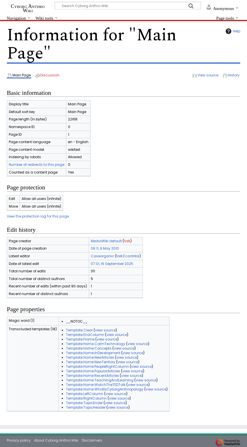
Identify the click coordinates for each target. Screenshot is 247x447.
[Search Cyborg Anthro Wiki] (128, 5)
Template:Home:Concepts (89, 348)
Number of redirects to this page (36, 164)
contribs (132, 256)
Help (232, 31)
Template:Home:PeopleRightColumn (97, 366)
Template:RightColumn (86, 398)
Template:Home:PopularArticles (93, 371)
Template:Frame (80, 339)
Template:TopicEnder (84, 402)
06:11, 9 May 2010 (105, 248)
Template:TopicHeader (86, 407)
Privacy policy (19, 440)
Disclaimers (92, 440)
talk (127, 241)
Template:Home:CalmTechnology (95, 343)
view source (105, 330)
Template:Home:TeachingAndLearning (99, 380)
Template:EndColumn (85, 334)
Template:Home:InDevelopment (93, 352)
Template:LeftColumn (84, 393)
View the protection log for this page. (38, 216)
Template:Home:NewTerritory (90, 362)
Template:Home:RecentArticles (92, 375)
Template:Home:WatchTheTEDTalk (95, 384)
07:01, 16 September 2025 (112, 263)
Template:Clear (79, 330)
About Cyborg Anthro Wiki (56, 440)
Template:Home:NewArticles (90, 357)
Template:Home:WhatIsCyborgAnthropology (104, 389)
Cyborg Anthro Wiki (28, 8)
